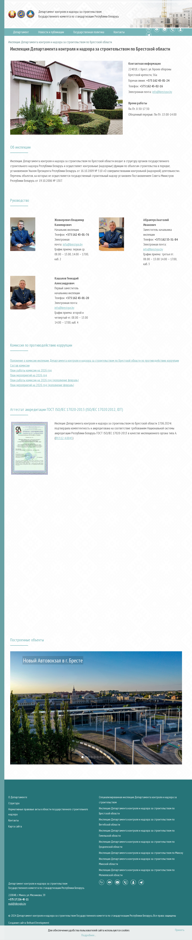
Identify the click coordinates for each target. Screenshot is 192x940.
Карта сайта (15, 826)
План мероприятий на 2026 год (28, 375)
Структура (13, 803)
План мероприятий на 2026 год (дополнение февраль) (42, 385)
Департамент (21, 32)
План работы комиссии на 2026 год (31, 370)
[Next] (178, 707)
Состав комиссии (20, 365)
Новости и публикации (51, 32)
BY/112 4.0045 (63, 438)
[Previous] (14, 707)
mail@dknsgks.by (17, 903)
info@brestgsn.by (162, 92)
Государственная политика (88, 32)
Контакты (119, 32)
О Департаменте (17, 797)
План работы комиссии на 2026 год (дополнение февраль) (44, 380)
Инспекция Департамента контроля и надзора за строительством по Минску (141, 853)
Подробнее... (88, 935)
